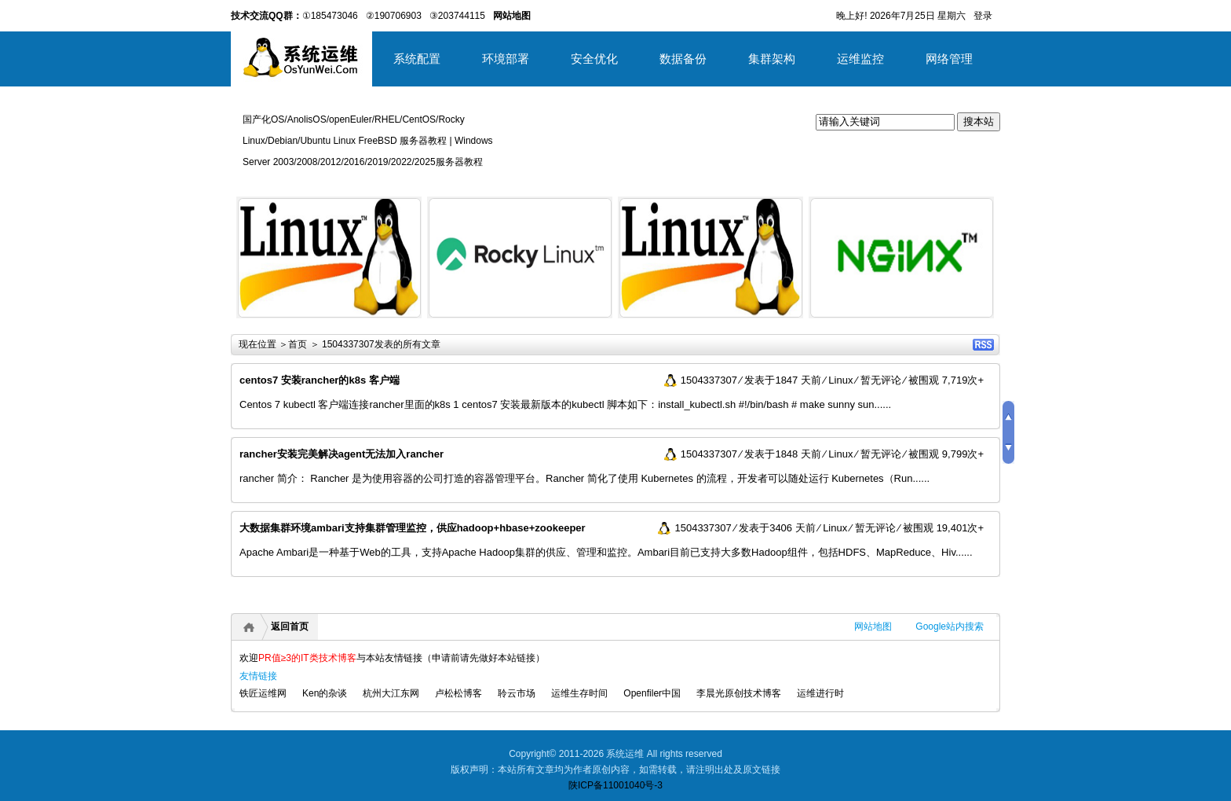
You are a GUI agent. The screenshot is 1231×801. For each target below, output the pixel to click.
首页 (297, 344)
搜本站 (978, 121)
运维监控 (860, 58)
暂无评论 (880, 380)
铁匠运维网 (263, 693)
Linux (840, 380)
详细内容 (400, 323)
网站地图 (873, 626)
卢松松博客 (458, 693)
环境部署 (505, 58)
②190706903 (394, 15)
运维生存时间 (579, 693)
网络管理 (949, 58)
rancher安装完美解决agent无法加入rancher (341, 454)
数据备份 (683, 58)
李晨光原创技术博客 (738, 693)
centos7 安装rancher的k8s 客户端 (319, 380)
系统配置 (416, 58)
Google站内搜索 (949, 626)
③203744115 (457, 15)
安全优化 (594, 58)
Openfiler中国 (652, 693)
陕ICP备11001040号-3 (615, 785)
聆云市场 (516, 693)
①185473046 (330, 15)
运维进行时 (820, 693)
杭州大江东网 (391, 693)
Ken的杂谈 (324, 693)
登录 (982, 15)
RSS (983, 345)
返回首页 (290, 626)
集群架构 (771, 58)
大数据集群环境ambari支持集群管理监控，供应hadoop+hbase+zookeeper (412, 528)
